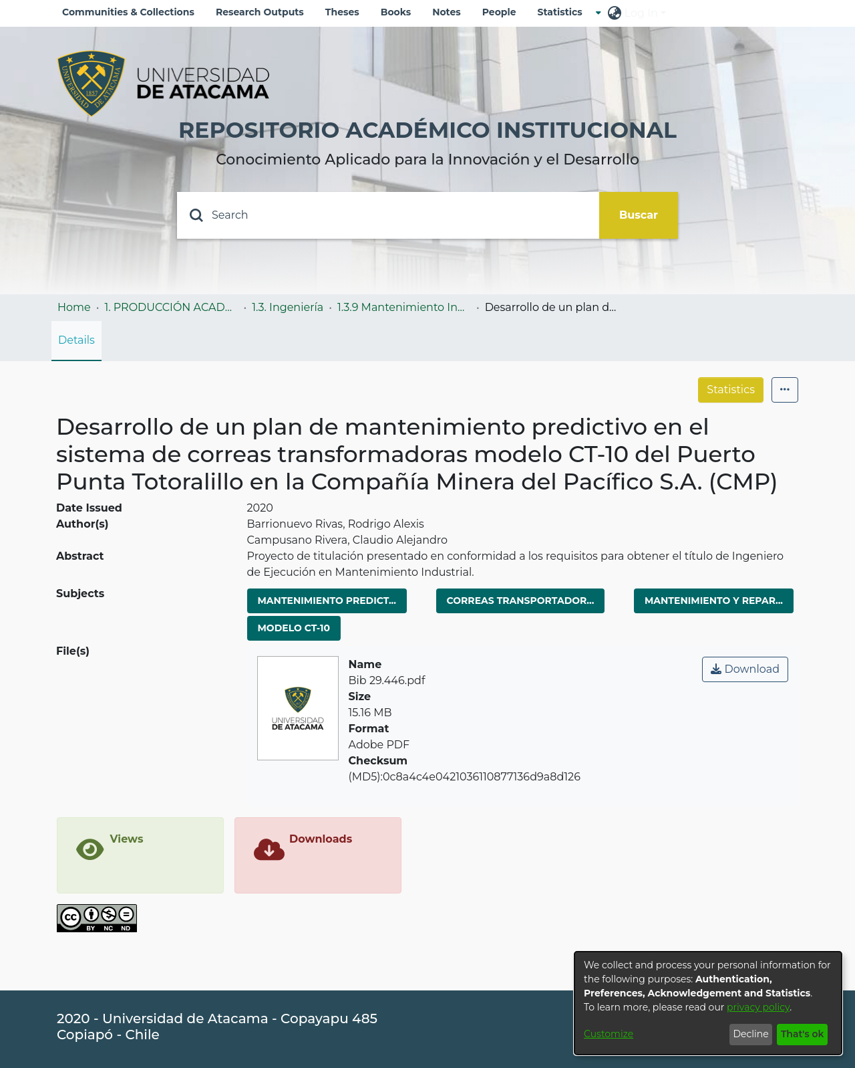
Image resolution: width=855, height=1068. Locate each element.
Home (74, 307)
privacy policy (758, 1007)
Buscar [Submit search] (638, 215)
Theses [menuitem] (342, 12)
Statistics (731, 389)
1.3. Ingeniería (287, 307)
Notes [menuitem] (446, 12)
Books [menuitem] (396, 12)
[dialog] (708, 1003)
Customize (608, 1034)
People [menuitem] (499, 12)
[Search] (388, 215)
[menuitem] (564, 12)
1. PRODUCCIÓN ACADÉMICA (171, 307)
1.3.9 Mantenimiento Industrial (404, 307)
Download (745, 669)
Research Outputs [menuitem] (260, 12)
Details (76, 340)
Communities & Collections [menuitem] (128, 12)
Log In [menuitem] (641, 13)
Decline (750, 1034)
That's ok (802, 1034)
